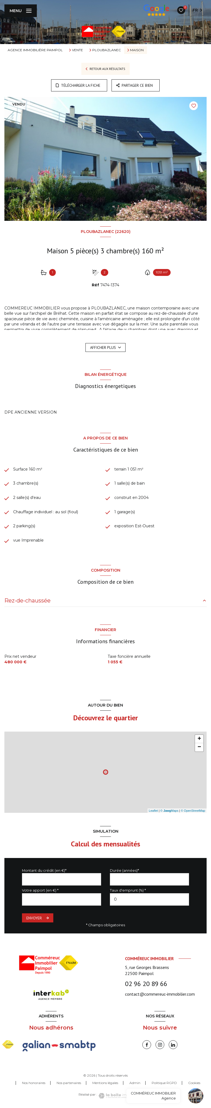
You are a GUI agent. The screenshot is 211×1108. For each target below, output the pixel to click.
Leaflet (153, 810)
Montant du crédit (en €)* (44, 870)
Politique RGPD (164, 1083)
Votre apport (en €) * (40, 890)
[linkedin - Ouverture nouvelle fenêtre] (173, 1044)
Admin (134, 1083)
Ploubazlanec (106, 50)
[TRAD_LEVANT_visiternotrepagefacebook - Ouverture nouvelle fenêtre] (146, 1044)
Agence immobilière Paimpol (35, 50)
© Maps (169, 810)
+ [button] (199, 739)
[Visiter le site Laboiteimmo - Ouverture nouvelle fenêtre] (114, 1095)
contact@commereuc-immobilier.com (160, 994)
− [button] (199, 747)
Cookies (194, 1083)
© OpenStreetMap (193, 810)
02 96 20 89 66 (146, 983)
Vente (77, 50)
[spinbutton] (149, 899)
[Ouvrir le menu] (20, 10)
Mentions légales (105, 1083)
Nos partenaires (69, 1083)
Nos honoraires (33, 1083)
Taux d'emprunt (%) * (128, 890)
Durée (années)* (124, 870)
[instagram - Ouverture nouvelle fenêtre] (160, 1044)
